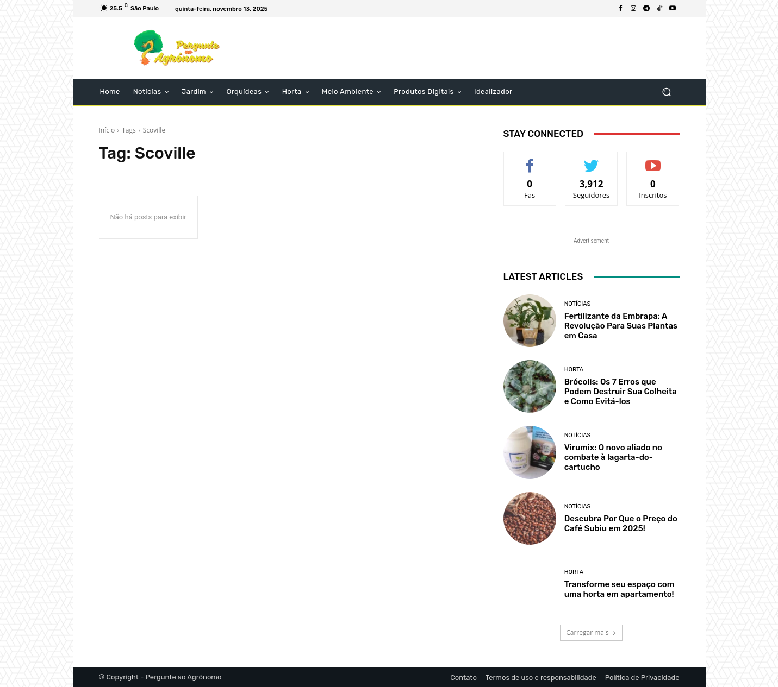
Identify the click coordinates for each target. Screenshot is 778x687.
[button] (667, 92)
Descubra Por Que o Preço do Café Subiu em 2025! (620, 523)
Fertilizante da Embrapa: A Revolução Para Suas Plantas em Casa (620, 326)
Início (107, 130)
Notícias (577, 304)
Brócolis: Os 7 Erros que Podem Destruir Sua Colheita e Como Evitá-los (620, 391)
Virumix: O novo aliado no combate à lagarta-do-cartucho (613, 457)
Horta (573, 370)
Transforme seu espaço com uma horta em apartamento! (619, 589)
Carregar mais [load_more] (591, 632)
